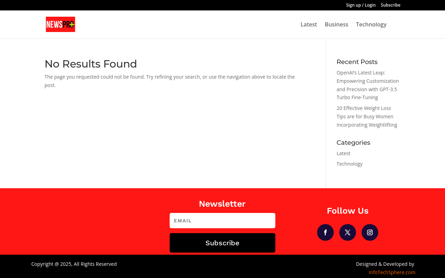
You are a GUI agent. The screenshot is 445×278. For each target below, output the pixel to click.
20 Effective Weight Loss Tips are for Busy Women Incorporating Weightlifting (367, 116)
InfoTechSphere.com (392, 272)
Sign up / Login (361, 5)
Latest (308, 25)
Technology (371, 25)
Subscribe (390, 5)
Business (336, 25)
